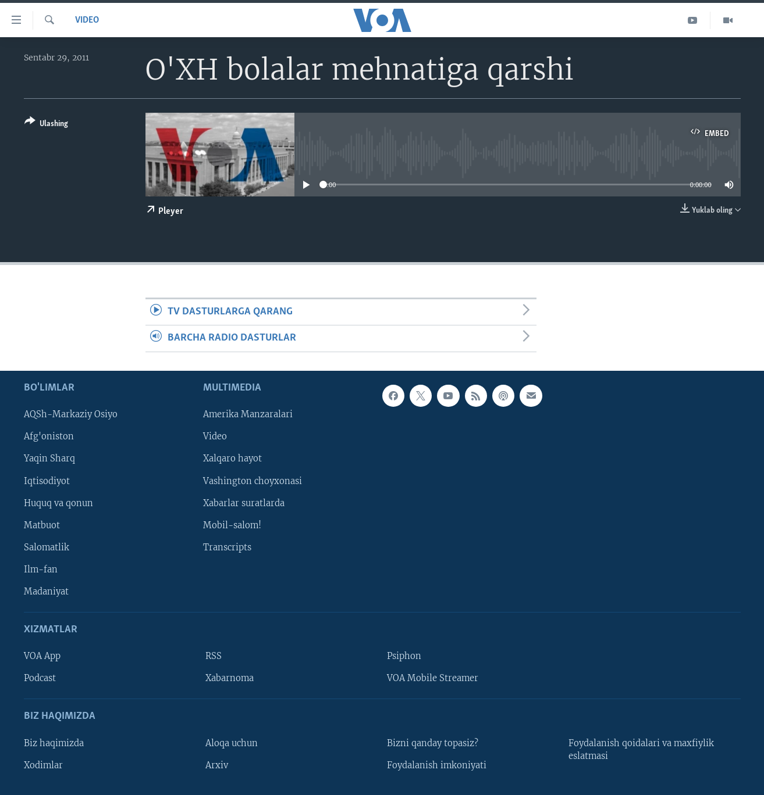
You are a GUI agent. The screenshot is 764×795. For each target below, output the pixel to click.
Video (87, 20)
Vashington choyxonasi (252, 480)
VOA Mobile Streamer (432, 678)
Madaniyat (46, 591)
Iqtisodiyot (47, 480)
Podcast (40, 678)
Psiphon (404, 656)
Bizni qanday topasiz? (432, 742)
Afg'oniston (49, 436)
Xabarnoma (229, 678)
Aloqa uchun (231, 742)
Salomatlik (46, 547)
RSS (213, 656)
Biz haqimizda (54, 742)
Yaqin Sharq (49, 458)
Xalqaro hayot (232, 458)
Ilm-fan (41, 569)
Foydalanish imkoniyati (436, 765)
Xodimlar (43, 765)
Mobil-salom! (232, 525)
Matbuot (42, 525)
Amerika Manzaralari (248, 414)
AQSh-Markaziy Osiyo (71, 414)
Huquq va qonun (58, 502)
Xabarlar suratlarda (244, 502)
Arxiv (216, 765)
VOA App (42, 656)
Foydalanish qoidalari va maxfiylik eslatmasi (641, 749)
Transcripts (227, 547)
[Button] (46, 125)
